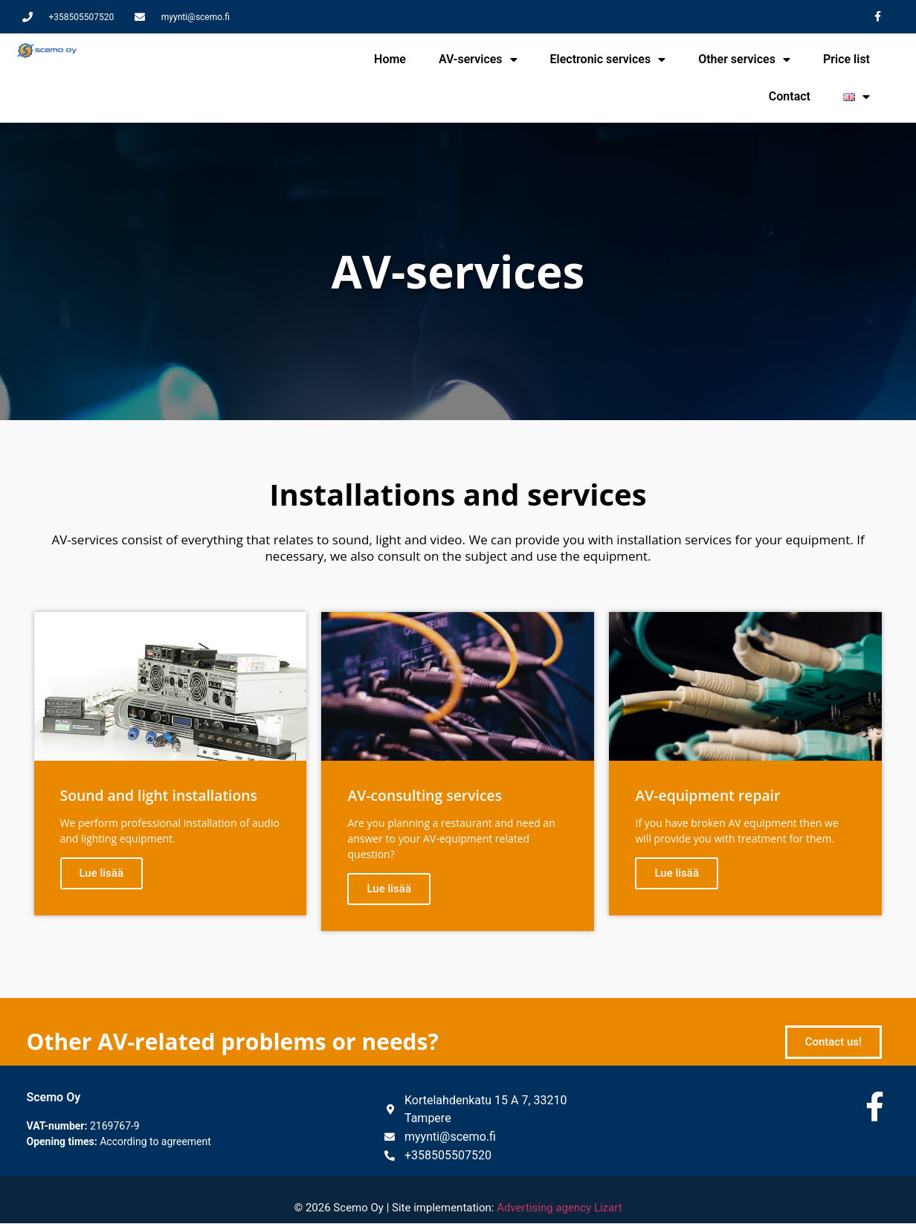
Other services (744, 59)
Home (390, 59)
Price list (846, 59)
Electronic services (608, 59)
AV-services (478, 59)
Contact (789, 96)
